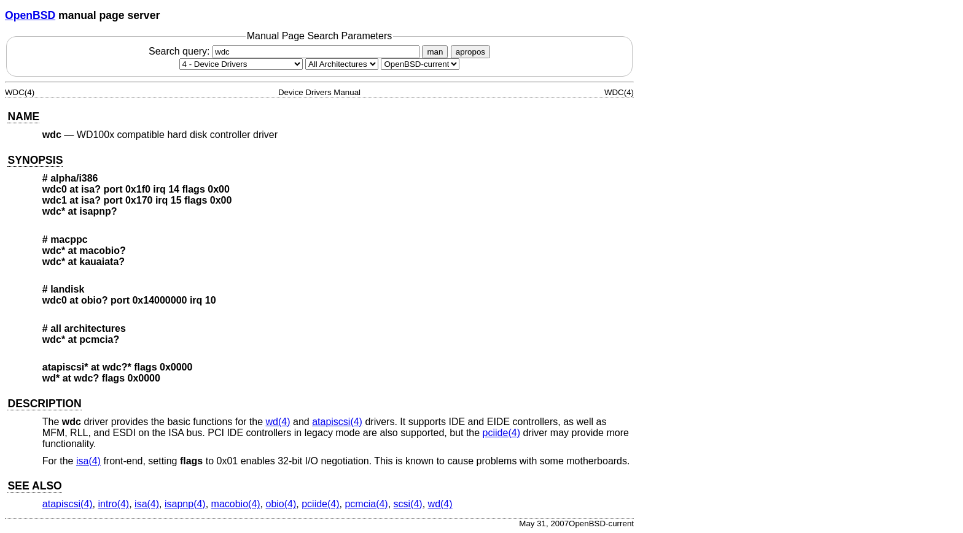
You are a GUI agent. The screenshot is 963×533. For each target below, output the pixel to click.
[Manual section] (241, 64)
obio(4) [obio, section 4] (281, 504)
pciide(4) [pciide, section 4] (501, 433)
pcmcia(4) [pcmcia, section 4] (366, 504)
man (435, 51)
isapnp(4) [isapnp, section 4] (185, 504)
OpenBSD (30, 15)
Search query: (286, 51)
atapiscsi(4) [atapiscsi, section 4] (337, 421)
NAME (23, 116)
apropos (470, 51)
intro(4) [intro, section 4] (114, 504)
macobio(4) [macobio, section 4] (235, 504)
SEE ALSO (34, 486)
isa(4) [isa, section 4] (88, 461)
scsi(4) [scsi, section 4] (408, 504)
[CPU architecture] (341, 64)
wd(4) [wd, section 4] (278, 421)
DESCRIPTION (44, 403)
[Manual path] (420, 64)
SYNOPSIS (35, 160)
